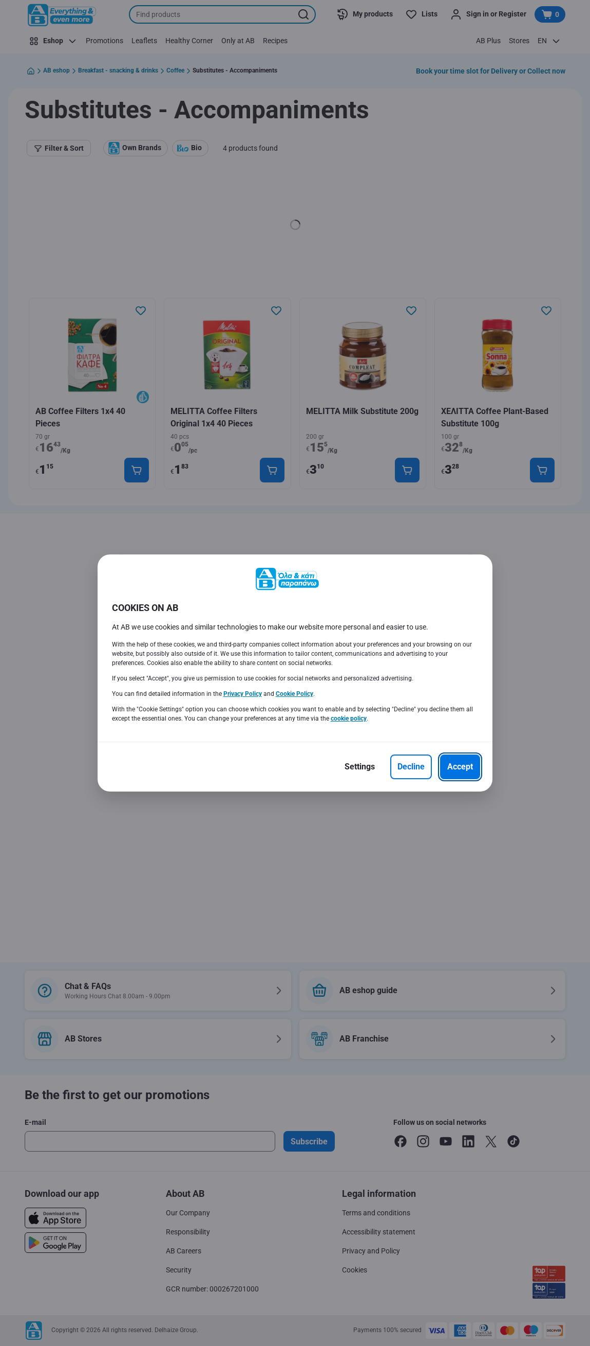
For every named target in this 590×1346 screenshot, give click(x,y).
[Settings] (359, 767)
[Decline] (411, 767)
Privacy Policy (242, 693)
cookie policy (349, 718)
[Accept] (460, 767)
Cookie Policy (294, 693)
